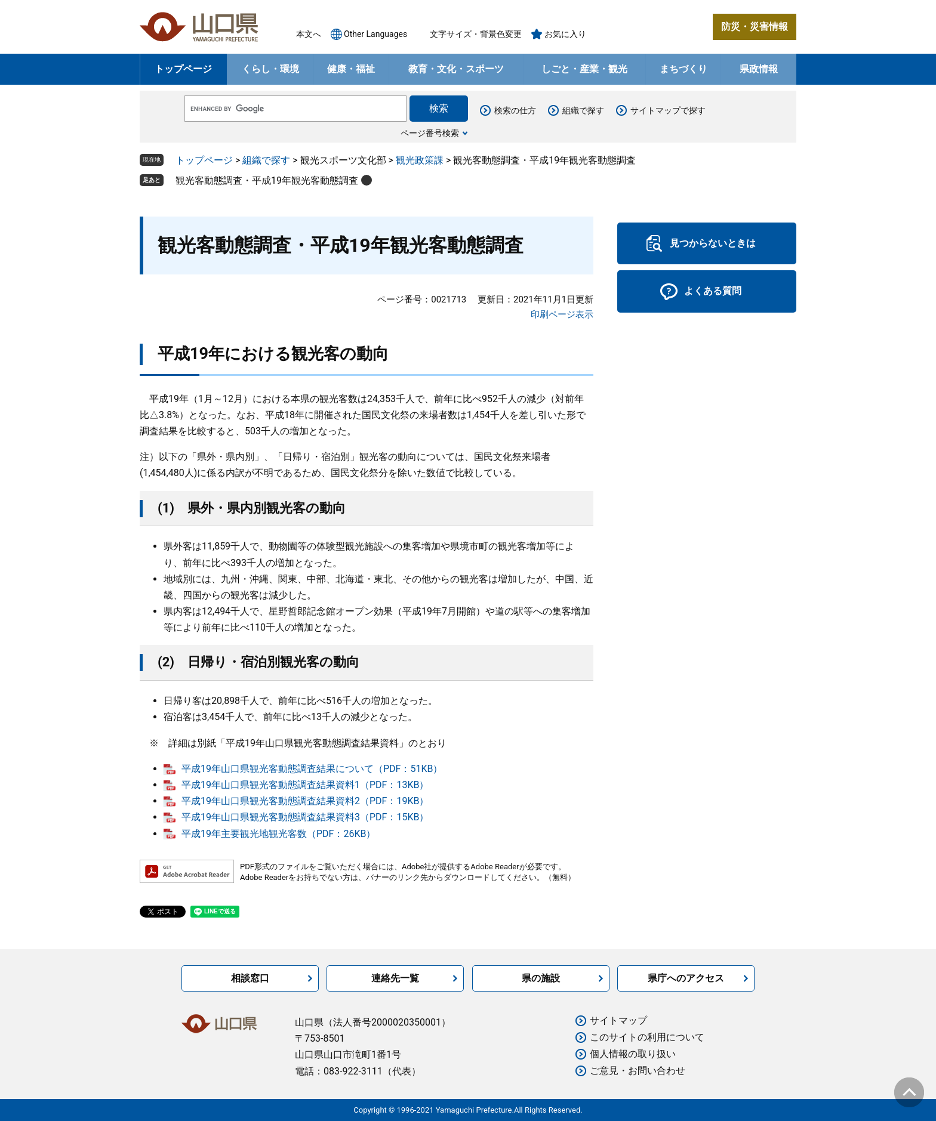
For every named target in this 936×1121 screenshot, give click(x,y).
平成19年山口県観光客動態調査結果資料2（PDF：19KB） (305, 801)
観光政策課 (420, 160)
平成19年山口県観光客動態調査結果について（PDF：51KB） (311, 768)
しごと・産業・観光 (584, 69)
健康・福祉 (351, 69)
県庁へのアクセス (686, 978)
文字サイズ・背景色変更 (476, 34)
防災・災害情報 (754, 26)
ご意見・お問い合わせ (637, 1070)
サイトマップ (618, 1020)
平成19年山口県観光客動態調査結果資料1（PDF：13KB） (305, 784)
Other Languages (375, 34)
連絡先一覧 (395, 978)
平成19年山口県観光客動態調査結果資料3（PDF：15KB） (305, 817)
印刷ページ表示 (562, 314)
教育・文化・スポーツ (456, 69)
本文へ (308, 34)
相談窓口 (250, 978)
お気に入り (565, 34)
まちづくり (683, 69)
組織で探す (583, 110)
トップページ (183, 69)
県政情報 (759, 69)
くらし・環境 (270, 69)
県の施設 (541, 978)
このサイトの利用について (647, 1037)
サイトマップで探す (668, 110)
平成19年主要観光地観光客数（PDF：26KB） (278, 833)
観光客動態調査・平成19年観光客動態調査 (267, 180)
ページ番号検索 (430, 133)
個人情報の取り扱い (633, 1054)
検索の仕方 (515, 110)
